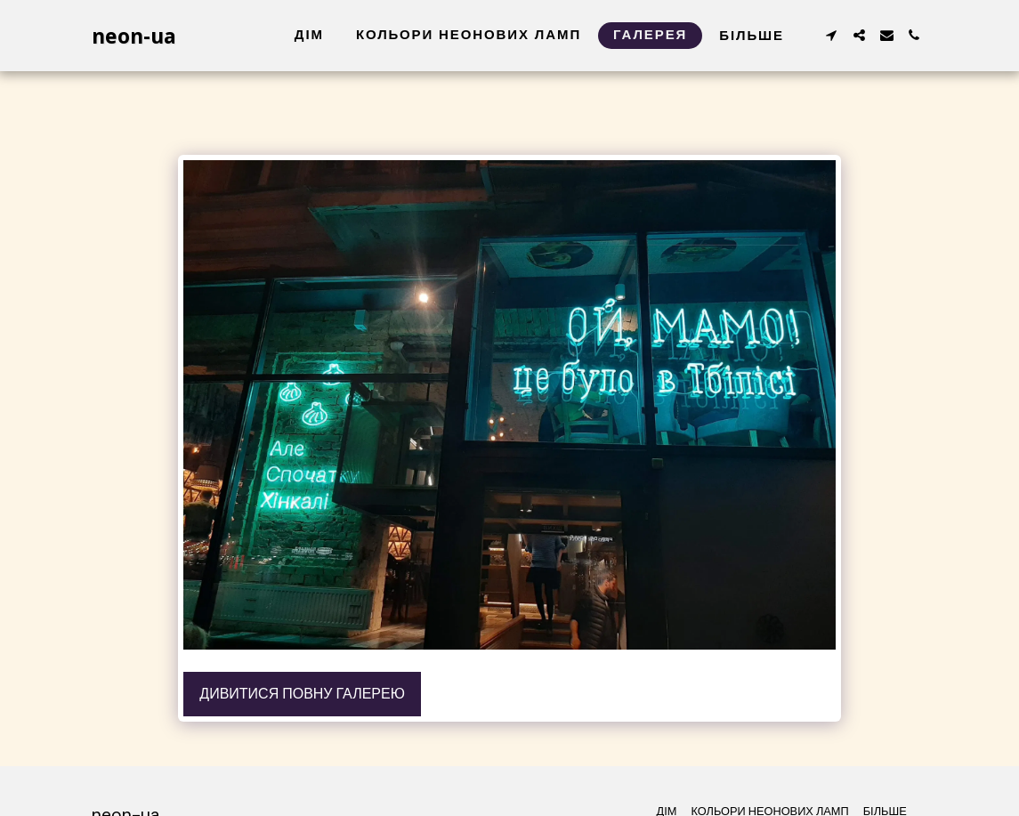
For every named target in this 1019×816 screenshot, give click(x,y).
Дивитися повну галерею (302, 693)
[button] (832, 35)
